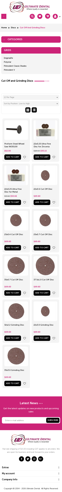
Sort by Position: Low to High (17, 103)
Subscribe (52, 420)
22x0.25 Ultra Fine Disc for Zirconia (42, 145)
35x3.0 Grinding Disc (14, 370)
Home (4, 28)
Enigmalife (8, 58)
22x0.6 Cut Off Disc (43, 189)
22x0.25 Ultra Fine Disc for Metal (13, 190)
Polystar (7, 62)
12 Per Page (9, 97)
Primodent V (9, 70)
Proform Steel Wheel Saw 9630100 (14, 145)
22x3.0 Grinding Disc (43, 325)
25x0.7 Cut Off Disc (43, 234)
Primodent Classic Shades (15, 66)
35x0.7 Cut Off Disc (13, 279)
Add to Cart (12, 157)
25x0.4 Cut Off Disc (13, 234)
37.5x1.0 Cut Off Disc (44, 279)
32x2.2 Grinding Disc (14, 325)
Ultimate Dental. (33, 488)
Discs (13, 28)
